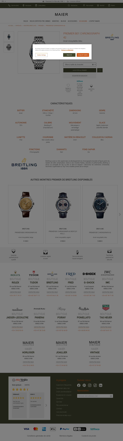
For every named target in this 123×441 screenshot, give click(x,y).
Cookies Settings (41, 55)
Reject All (69, 55)
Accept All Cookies (83, 55)
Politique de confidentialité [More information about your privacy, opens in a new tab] (67, 50)
